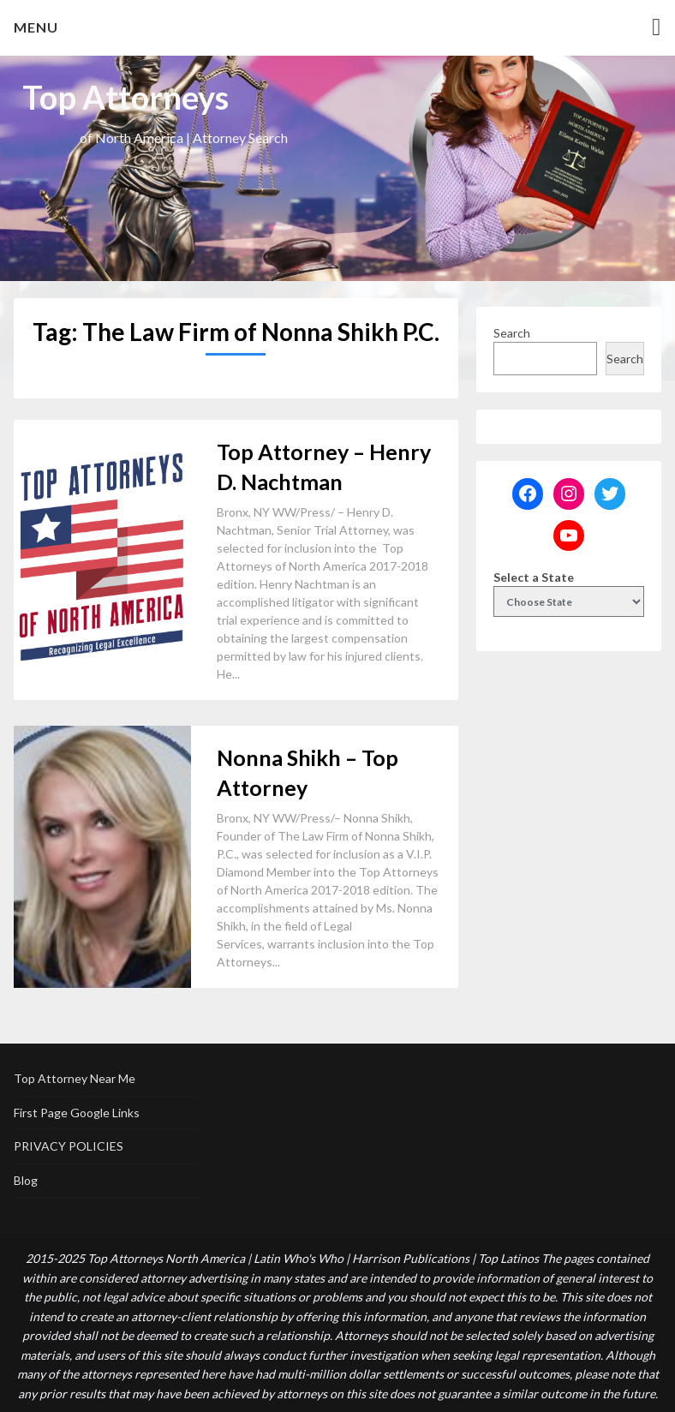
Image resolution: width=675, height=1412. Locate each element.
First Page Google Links (77, 1112)
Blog (26, 1180)
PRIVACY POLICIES (68, 1146)
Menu (36, 27)
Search (511, 333)
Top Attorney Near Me (74, 1078)
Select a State (533, 577)
